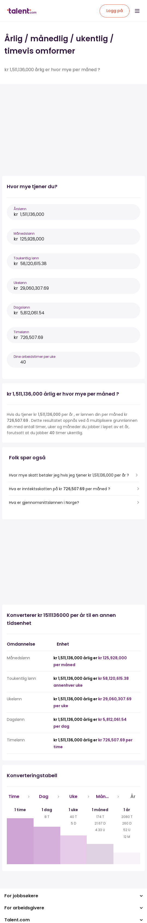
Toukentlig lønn (26, 258)
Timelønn (21, 332)
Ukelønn (20, 282)
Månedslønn (24, 233)
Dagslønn (22, 307)
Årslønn (20, 209)
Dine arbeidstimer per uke (34, 356)
